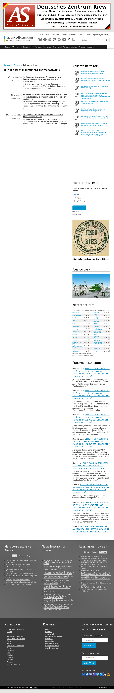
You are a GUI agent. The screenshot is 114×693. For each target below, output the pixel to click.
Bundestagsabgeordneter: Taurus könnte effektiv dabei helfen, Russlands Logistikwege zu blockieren (58, 597)
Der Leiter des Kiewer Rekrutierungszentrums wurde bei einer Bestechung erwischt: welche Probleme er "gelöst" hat (45, 98)
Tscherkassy (75, 332)
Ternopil (74, 321)
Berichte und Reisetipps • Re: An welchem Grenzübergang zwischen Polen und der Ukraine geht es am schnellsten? (90, 373)
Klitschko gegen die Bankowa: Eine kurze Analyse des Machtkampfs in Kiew (94, 125)
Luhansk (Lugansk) (75, 349)
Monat (14, 557)
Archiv (47, 35)
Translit (9, 644)
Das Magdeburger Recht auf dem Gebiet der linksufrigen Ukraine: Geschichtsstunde (96, 575)
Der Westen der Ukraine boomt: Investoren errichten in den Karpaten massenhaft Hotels (95, 118)
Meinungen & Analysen (50, 47)
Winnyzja (95, 327)
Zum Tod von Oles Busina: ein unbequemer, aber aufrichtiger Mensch (95, 558)
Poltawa (74, 335)
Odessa (74, 338)
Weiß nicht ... (82, 202)
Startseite (7, 66)
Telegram (59, 39)
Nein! (79, 199)
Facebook (45, 39)
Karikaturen (55, 35)
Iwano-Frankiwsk (96, 316)
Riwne (95, 324)
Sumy (95, 335)
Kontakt (88, 35)
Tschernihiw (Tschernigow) (97, 330)
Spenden (80, 35)
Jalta (94, 352)
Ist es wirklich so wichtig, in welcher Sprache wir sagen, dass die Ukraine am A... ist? (95, 580)
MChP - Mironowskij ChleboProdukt (18, 585)
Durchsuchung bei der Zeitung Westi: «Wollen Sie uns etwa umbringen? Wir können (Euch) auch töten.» (94, 563)
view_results (75, 213)
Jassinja (95, 319)
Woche (21, 557)
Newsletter (72, 35)
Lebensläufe (48, 644)
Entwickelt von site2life (102, 691)
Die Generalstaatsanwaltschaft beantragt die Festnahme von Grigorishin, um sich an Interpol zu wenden (59, 569)
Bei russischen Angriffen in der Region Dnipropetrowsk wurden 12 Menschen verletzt (93, 81)
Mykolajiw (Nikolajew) (96, 338)
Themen (17, 66)
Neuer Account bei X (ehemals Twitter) (19, 574)
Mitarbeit (63, 35)
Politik (16, 47)
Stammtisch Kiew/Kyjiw (15, 639)
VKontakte (64, 39)
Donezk (95, 346)
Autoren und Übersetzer (15, 649)
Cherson (74, 341)
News (50, 39)
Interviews (63, 47)
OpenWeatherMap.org (84, 354)
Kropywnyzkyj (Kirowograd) (97, 332)
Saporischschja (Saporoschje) (97, 344)
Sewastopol (75, 352)
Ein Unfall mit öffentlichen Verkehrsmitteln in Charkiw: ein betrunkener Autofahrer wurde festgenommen (42, 80)
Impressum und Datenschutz (17, 632)
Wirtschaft (25, 47)
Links (8, 656)
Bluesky (40, 39)
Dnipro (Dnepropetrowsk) (77, 346)
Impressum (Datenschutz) (101, 35)
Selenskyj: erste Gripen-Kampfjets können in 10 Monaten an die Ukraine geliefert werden (59, 563)
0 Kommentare (17, 82)
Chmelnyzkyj (75, 327)
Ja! (78, 196)
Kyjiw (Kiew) (75, 313)
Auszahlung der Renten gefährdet (18, 566)
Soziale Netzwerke (51, 651)
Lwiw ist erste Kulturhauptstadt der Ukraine (21, 583)
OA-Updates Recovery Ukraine (55, 593)
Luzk (73, 324)
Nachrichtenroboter (92, 47)
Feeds (9, 651)
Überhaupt (103, 553)
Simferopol (96, 349)
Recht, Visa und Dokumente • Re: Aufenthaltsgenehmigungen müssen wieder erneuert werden (90, 467)
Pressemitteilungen (76, 47)
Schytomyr (75, 330)
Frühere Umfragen (77, 215)
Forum (41, 35)
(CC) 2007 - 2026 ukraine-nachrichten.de (16, 691)
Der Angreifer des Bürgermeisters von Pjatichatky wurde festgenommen (93, 111)
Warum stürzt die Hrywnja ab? (16, 568)
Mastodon (54, 39)
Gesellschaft (35, 47)
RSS (73, 39)
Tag (28, 557)
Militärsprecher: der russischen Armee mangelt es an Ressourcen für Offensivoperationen (57, 583)
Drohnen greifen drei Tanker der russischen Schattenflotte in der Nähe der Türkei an (59, 574)
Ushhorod (96, 313)
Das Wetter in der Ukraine (16, 642)
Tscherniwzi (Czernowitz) (96, 321)
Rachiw (74, 319)
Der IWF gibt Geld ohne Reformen (18, 581)
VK (99, 677)
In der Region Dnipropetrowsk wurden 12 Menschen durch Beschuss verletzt (94, 73)
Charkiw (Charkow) (96, 341)
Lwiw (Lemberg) (76, 316)
